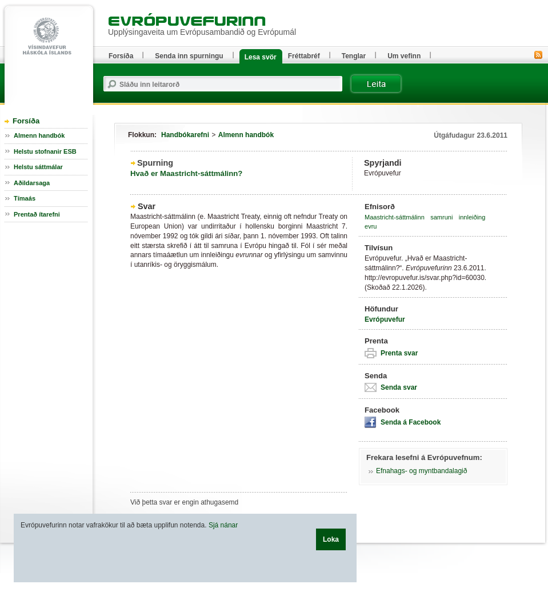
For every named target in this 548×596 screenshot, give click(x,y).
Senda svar (399, 387)
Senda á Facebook (411, 422)
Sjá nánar (223, 525)
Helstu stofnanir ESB (45, 151)
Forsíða (26, 121)
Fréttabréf (304, 56)
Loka (331, 539)
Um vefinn (404, 56)
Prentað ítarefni (37, 214)
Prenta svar (399, 353)
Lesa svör (261, 57)
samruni (441, 217)
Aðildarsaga (32, 182)
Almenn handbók (246, 135)
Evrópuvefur (385, 319)
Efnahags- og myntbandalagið (421, 471)
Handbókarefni (185, 135)
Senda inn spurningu (189, 56)
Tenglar (354, 56)
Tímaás (24, 198)
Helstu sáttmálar (38, 166)
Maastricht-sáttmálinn (395, 217)
